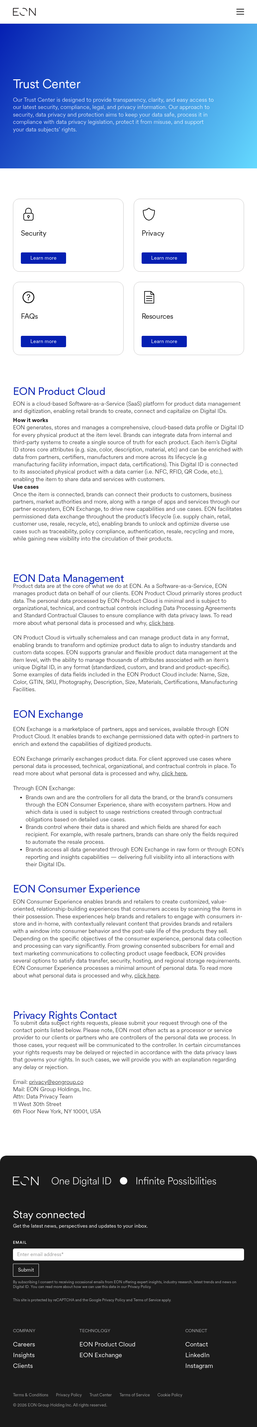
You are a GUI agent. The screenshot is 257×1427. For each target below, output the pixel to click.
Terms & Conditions (30, 1395)
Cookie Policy (169, 1395)
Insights (24, 1355)
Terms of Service (147, 1300)
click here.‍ (174, 773)
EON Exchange (100, 1355)
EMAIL (20, 1242)
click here (161, 623)
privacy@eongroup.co (56, 1082)
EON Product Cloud (107, 1344)
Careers (24, 1344)
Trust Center (100, 1395)
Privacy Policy (113, 1300)
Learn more (43, 258)
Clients (23, 1366)
